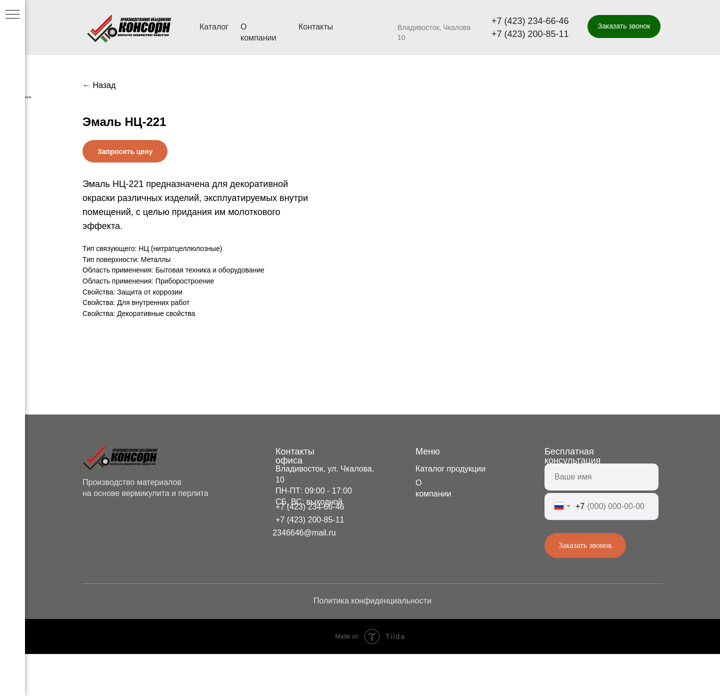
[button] (624, 26)
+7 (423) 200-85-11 (530, 34)
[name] (601, 519)
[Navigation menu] (13, 15)
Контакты (315, 26)
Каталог (214, 26)
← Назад (99, 85)
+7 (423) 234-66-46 (530, 21)
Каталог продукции (451, 510)
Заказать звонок (585, 587)
